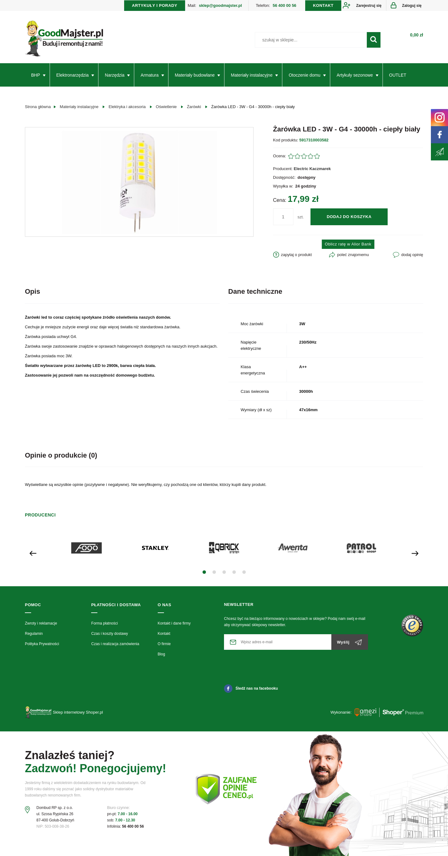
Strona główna (38, 106)
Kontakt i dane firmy (174, 623)
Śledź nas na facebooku (251, 688)
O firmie (164, 644)
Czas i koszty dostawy (109, 633)
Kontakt (164, 633)
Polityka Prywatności (42, 644)
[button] (204, 572)
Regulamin (34, 633)
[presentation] (33, 553)
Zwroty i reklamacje (41, 623)
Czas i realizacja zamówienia (115, 644)
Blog (161, 654)
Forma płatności (104, 623)
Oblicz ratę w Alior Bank (348, 244)
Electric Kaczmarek (312, 168)
